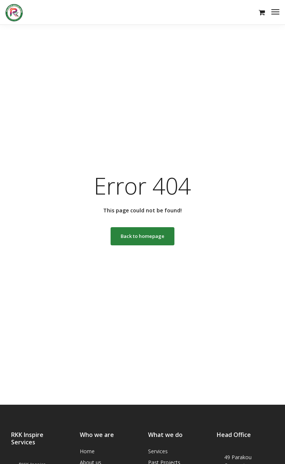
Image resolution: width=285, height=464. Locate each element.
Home (87, 451)
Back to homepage (142, 236)
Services (158, 451)
